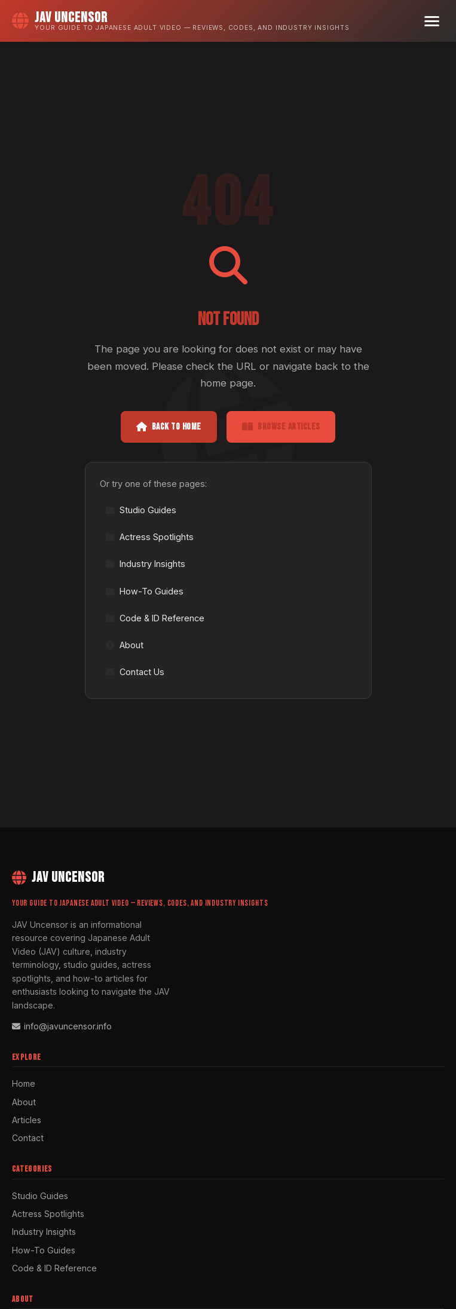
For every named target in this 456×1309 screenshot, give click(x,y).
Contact (28, 1138)
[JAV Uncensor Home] (181, 21)
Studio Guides (140, 510)
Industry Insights (145, 564)
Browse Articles (281, 427)
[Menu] (432, 21)
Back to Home (168, 427)
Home (23, 1083)
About (124, 645)
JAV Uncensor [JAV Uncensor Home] (58, 877)
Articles (26, 1120)
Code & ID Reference (154, 618)
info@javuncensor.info (62, 1026)
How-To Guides (144, 591)
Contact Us (134, 672)
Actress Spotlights (149, 537)
